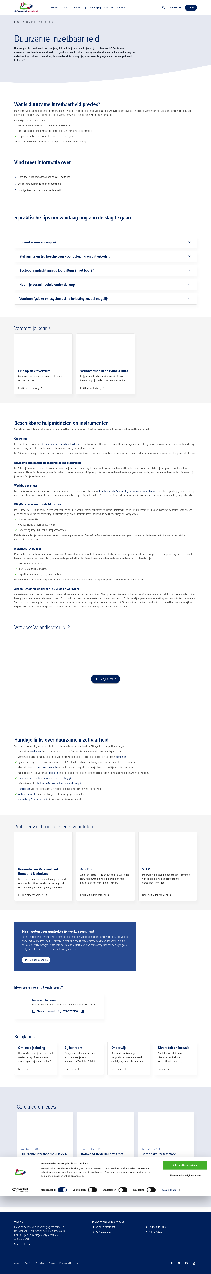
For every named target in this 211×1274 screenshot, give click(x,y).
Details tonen (169, 1267)
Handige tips (24, 794)
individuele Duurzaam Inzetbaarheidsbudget (59, 788)
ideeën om (53, 778)
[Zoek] (164, 10)
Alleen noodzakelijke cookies (185, 1253)
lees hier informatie (47, 772)
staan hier (121, 762)
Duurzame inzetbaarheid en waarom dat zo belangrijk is (45, 783)
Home (16, 27)
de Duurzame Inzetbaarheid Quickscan (61, 449)
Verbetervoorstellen (27, 799)
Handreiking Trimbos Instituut (32, 804)
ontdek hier (35, 756)
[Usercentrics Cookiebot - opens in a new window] (20, 1268)
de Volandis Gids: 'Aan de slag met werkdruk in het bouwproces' (130, 496)
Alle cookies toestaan (185, 1243)
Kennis (25, 27)
